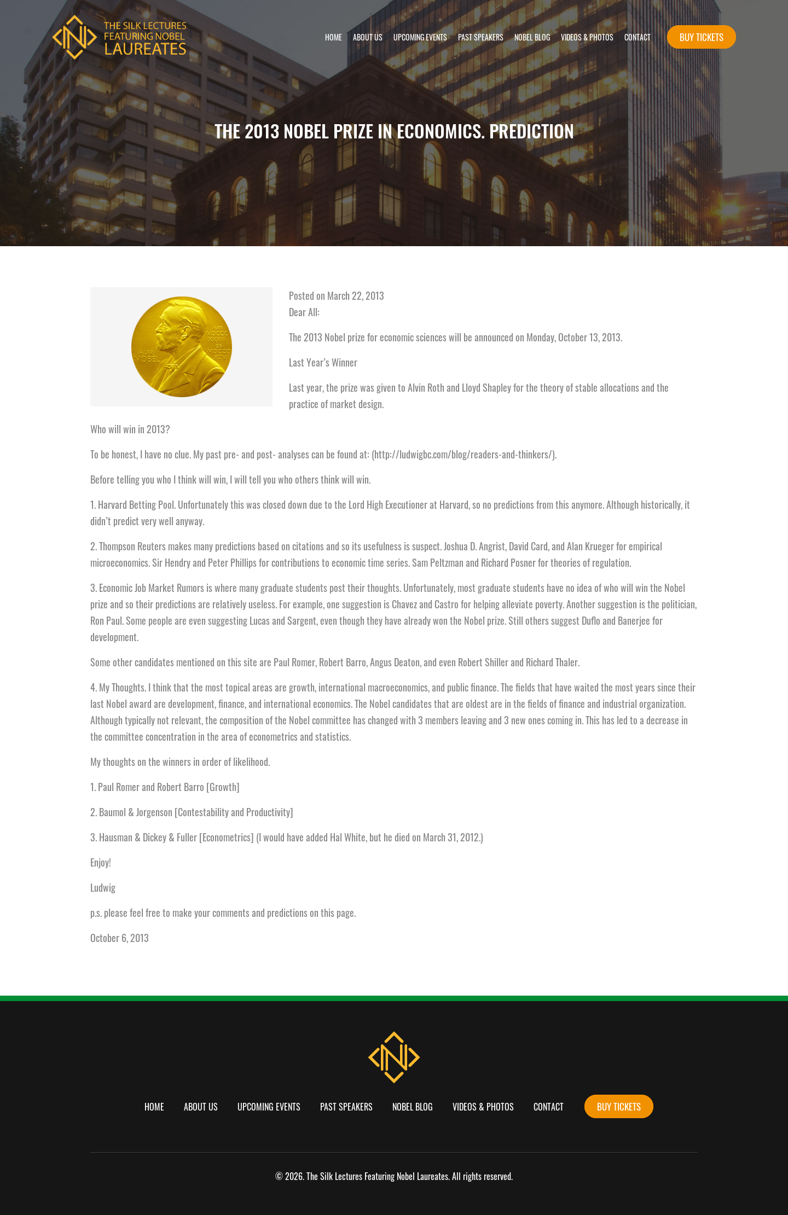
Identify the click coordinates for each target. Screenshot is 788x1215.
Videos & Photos (587, 37)
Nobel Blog (532, 37)
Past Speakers (480, 37)
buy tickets (701, 37)
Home (333, 37)
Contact (637, 37)
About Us (368, 37)
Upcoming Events (420, 37)
